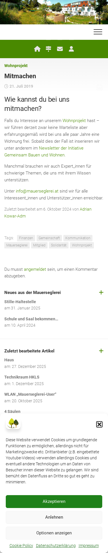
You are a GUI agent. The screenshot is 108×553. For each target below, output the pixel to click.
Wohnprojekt (16, 65)
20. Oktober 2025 (27, 401)
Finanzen (26, 238)
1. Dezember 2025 (28, 383)
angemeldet (35, 269)
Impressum (89, 545)
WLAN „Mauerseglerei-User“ (30, 394)
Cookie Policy (21, 545)
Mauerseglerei (17, 245)
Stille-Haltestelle (20, 301)
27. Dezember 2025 (29, 366)
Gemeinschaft (49, 238)
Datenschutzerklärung (56, 545)
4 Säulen (12, 411)
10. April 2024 (23, 325)
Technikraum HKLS (21, 377)
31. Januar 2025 (25, 308)
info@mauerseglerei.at (37, 191)
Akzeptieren (54, 501)
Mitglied (39, 245)
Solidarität (59, 245)
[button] (99, 424)
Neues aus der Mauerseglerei (32, 292)
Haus (9, 360)
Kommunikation (77, 238)
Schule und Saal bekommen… (31, 319)
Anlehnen (54, 517)
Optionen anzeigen (54, 533)
